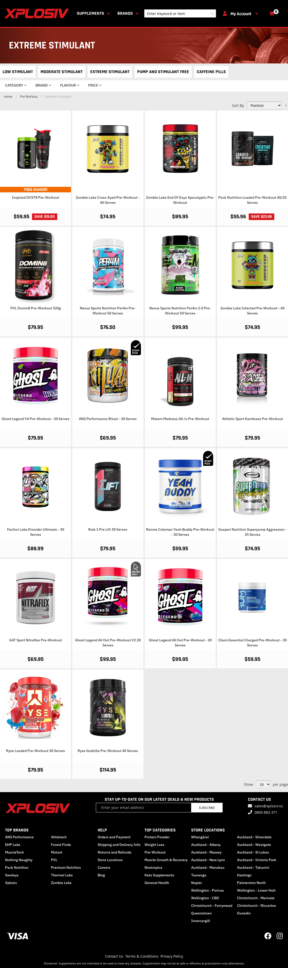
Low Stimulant (18, 72)
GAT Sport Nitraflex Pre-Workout (35, 640)
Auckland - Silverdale (254, 837)
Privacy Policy (171, 956)
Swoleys (12, 875)
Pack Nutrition (16, 867)
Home (8, 96)
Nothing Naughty (18, 860)
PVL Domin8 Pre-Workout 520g (35, 308)
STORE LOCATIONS (208, 830)
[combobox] (180, 13)
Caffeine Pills (211, 72)
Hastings (244, 875)
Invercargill (200, 921)
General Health (157, 882)
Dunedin (244, 913)
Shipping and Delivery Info (119, 844)
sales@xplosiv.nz (269, 806)
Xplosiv (11, 882)
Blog (101, 875)
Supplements (90, 13)
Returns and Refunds (114, 852)
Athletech (59, 837)
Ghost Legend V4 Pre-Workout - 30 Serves (35, 418)
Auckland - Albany (206, 844)
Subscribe (207, 808)
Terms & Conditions (141, 956)
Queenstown (201, 913)
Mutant (56, 852)
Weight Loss (154, 844)
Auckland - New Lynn (208, 860)
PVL (54, 860)
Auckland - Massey (206, 852)
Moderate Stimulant (62, 72)
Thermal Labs (62, 875)
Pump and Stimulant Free (163, 72)
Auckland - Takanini (253, 867)
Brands (125, 13)
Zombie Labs (61, 882)
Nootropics (153, 867)
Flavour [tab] (68, 85)
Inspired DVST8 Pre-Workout (35, 197)
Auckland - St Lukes (253, 852)
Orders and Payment (114, 837)
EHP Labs (12, 844)
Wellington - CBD (205, 898)
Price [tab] (93, 85)
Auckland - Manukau (207, 867)
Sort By (238, 105)
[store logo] (37, 13)
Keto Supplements (159, 875)
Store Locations (110, 860)
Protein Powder (157, 837)
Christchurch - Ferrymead (211, 905)
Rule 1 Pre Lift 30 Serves (107, 529)
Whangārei (200, 837)
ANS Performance (19, 837)
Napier (196, 882)
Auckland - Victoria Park (256, 860)
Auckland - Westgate (254, 844)
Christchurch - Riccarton (256, 905)
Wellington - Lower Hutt (256, 890)
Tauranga (198, 875)
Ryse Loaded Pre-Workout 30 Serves (35, 750)
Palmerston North (251, 882)
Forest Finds (61, 844)
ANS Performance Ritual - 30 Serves (108, 418)
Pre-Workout (155, 852)
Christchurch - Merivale (256, 898)
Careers (104, 867)
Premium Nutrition (66, 867)
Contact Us (114, 956)
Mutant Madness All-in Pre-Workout (180, 418)
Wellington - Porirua (207, 890)
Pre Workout (29, 96)
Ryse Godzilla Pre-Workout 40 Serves (108, 750)
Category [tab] (14, 85)
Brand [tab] (41, 85)
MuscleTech (14, 852)
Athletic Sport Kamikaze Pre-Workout (252, 418)
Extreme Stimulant (110, 72)
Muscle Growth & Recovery (166, 860)
